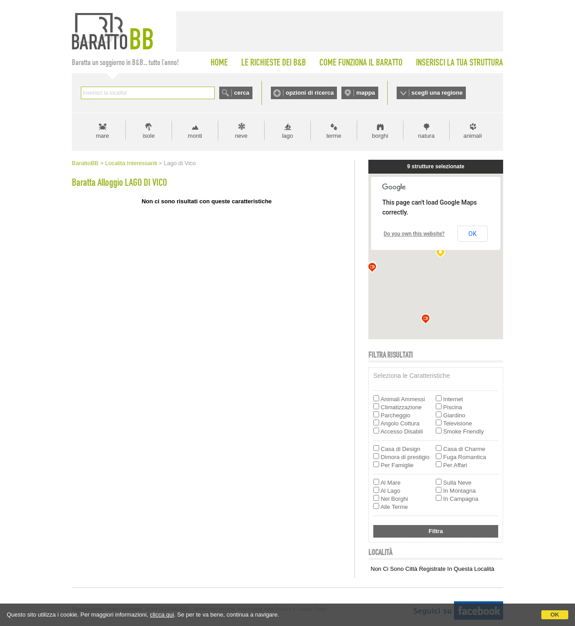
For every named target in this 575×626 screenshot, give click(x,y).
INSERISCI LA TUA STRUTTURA (459, 62)
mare (102, 135)
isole (149, 135)
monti (195, 135)
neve (241, 135)
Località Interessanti (131, 163)
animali (472, 135)
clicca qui (162, 614)
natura (426, 135)
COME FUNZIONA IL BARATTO (360, 62)
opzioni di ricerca (310, 92)
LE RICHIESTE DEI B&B (273, 62)
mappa (365, 92)
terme (333, 135)
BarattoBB (85, 163)
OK (554, 614)
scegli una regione (437, 92)
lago (287, 135)
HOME (219, 62)
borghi (380, 135)
